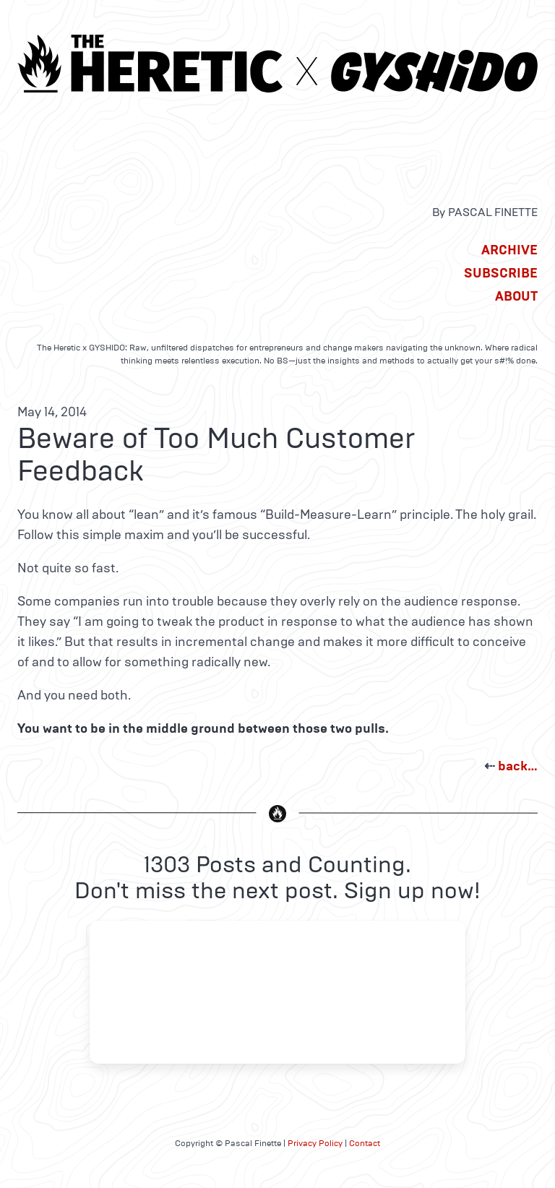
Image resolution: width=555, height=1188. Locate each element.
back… (518, 766)
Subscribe (501, 273)
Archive (509, 250)
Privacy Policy (315, 1143)
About (516, 296)
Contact (364, 1143)
